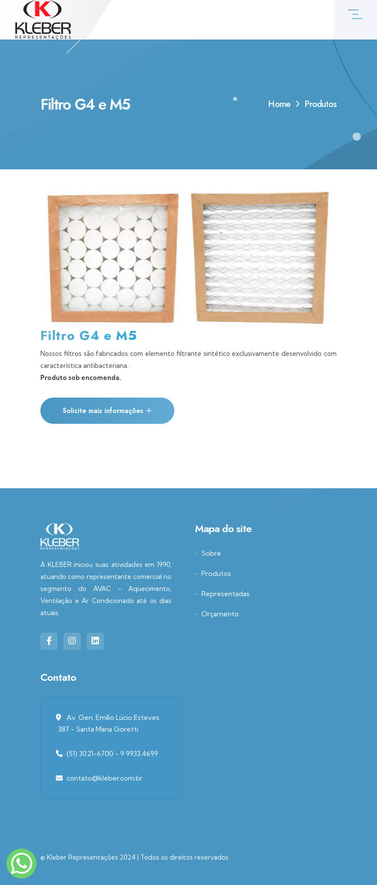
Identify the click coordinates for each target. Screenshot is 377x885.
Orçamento (220, 613)
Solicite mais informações (107, 411)
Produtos (216, 573)
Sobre (211, 553)
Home (279, 104)
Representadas (225, 593)
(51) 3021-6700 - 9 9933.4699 (112, 753)
